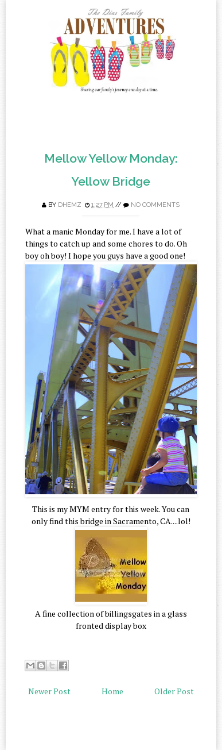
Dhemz (69, 205)
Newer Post (49, 691)
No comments (155, 205)
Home (112, 691)
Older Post (174, 691)
